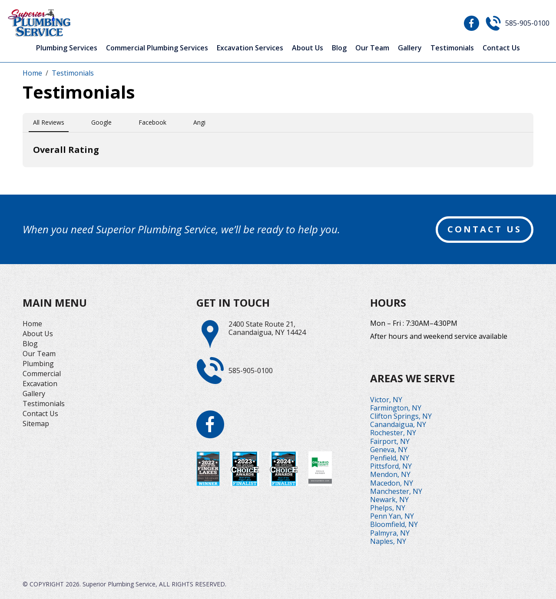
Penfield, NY (389, 458)
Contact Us (501, 48)
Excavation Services (250, 48)
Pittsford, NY (391, 466)
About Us (307, 48)
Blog (339, 48)
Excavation (40, 383)
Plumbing (38, 363)
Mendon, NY (390, 474)
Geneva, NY (388, 449)
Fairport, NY (390, 441)
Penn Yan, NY (392, 516)
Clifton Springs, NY (401, 416)
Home (32, 323)
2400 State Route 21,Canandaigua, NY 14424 (267, 328)
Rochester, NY (393, 432)
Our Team (372, 48)
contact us (484, 229)
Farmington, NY (395, 408)
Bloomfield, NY (394, 524)
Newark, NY (389, 499)
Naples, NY (388, 541)
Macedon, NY (391, 483)
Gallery (410, 48)
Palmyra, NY (390, 533)
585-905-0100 (527, 23)
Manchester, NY (396, 491)
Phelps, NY (387, 508)
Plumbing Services (66, 48)
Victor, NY (386, 399)
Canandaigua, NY (398, 424)
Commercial (42, 373)
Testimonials (452, 48)
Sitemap (36, 423)
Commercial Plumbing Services (157, 48)
